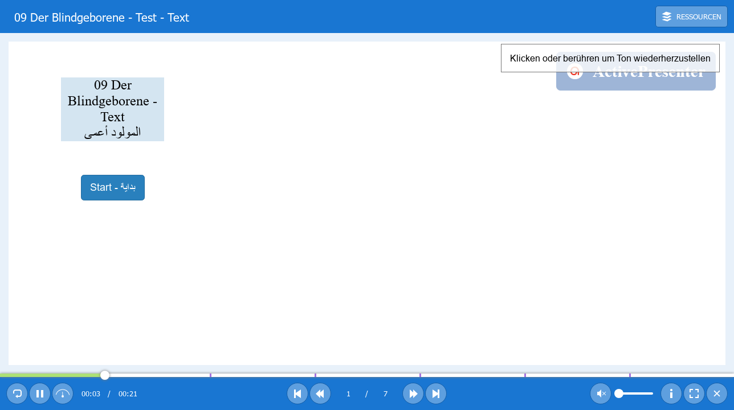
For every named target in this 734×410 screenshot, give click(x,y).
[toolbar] (367, 16)
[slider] (367, 375)
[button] (691, 16)
